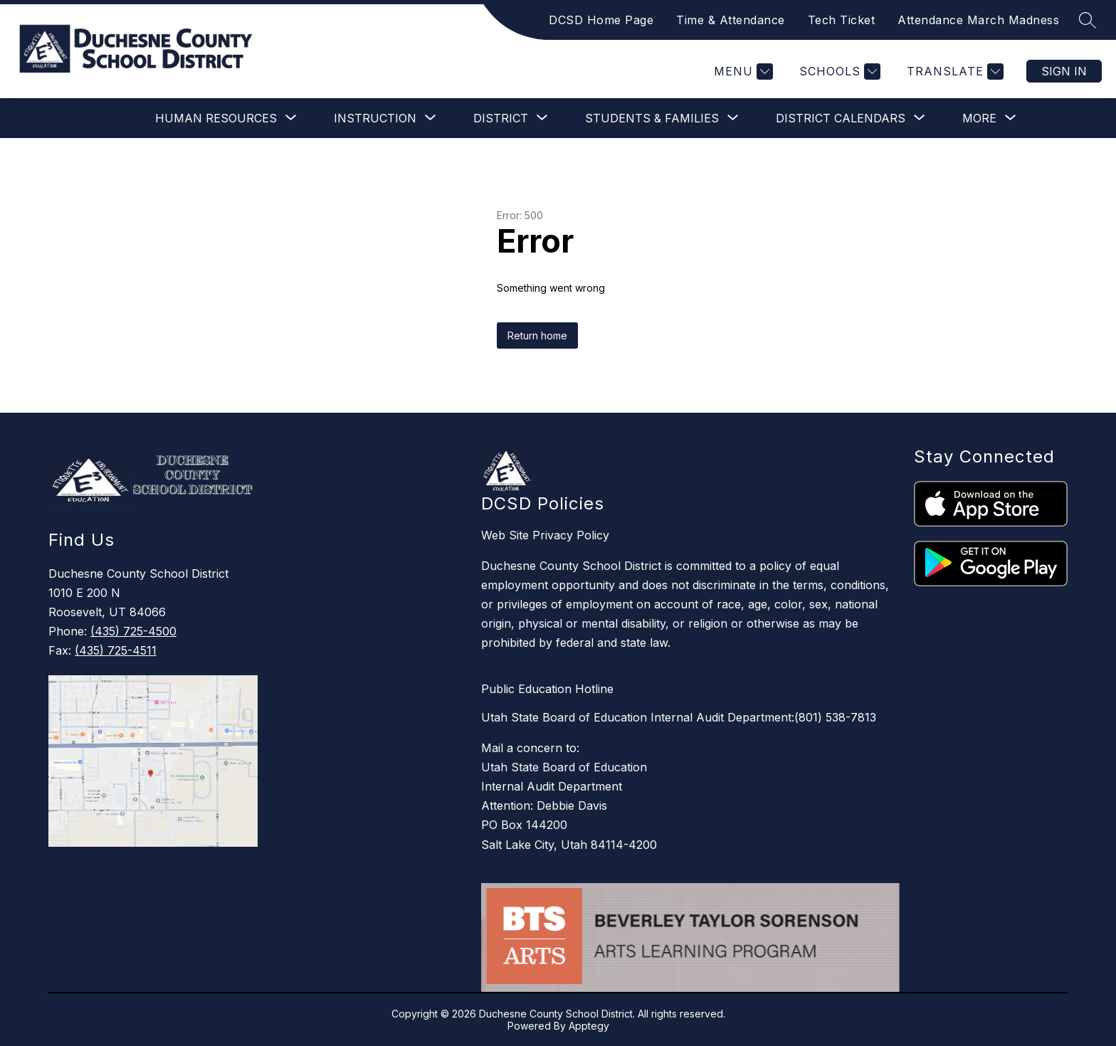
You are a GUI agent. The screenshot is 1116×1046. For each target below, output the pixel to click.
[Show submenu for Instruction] (375, 118)
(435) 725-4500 (133, 631)
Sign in (1064, 71)
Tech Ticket (841, 20)
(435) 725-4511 (116, 650)
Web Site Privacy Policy (545, 535)
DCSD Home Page (601, 20)
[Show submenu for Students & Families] (652, 118)
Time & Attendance (730, 20)
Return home (537, 335)
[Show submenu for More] (979, 118)
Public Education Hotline (547, 689)
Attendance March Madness (978, 20)
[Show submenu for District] (500, 118)
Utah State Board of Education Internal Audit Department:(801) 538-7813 (678, 717)
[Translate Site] (953, 71)
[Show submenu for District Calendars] (840, 118)
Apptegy (589, 1026)
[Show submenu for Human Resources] (216, 118)
